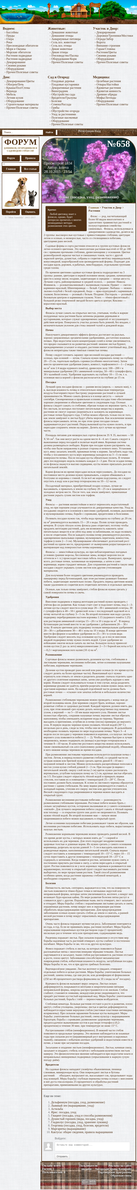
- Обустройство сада (62, 94)
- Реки (8, 42)
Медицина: (101, 77)
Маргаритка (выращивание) (68, 1128)
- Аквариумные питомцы (65, 39)
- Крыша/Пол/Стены (17, 87)
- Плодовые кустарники (64, 84)
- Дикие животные (61, 48)
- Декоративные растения (65, 87)
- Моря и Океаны (15, 48)
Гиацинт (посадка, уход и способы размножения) (81, 1115)
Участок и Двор (111, 207)
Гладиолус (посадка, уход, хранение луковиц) (79, 1122)
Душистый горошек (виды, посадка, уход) (77, 1118)
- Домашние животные (64, 32)
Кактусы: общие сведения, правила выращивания (82, 1132)
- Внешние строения (107, 45)
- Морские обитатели (18, 52)
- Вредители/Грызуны (63, 97)
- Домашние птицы (61, 35)
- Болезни (56, 101)
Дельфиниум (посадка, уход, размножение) (78, 1102)
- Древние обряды (106, 94)
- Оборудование (14, 68)
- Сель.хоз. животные (63, 42)
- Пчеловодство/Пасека (64, 55)
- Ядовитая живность (108, 91)
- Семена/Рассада (60, 104)
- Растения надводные (18, 58)
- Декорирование (15, 62)
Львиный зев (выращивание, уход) (72, 1105)
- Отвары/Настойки (107, 84)
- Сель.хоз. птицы (61, 45)
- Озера (9, 39)
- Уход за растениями (63, 114)
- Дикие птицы (59, 52)
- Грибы (54, 107)
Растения (94, 210)
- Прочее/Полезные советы (21, 72)
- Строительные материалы (22, 104)
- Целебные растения (108, 81)
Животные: (57, 28)
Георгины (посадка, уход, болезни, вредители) (80, 1125)
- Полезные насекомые (64, 117)
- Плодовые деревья (62, 81)
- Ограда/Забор (104, 39)
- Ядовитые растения (108, 87)
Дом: (6, 77)
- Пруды (10, 35)
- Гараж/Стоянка (105, 48)
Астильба (57, 1108)
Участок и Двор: (106, 28)
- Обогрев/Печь (14, 84)
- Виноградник (59, 91)
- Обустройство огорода (64, 111)
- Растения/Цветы (106, 52)
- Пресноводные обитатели (21, 45)
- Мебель (10, 94)
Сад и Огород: (59, 77)
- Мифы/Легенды (105, 97)
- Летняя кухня (14, 97)
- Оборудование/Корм (63, 58)
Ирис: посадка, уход (63, 1112)
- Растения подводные (18, 55)
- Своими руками (15, 65)
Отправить (62, 1156)
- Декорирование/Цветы (19, 81)
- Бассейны (11, 32)
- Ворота (100, 42)
